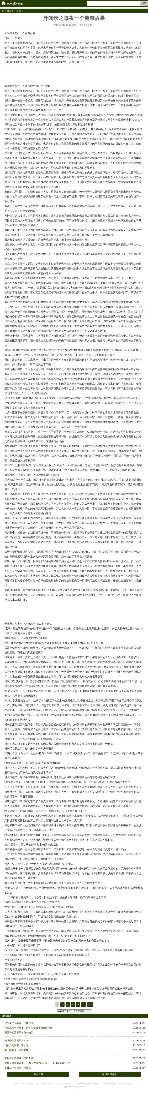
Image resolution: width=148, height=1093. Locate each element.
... (84, 1004)
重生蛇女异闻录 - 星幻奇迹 (18, 1058)
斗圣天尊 (38, 1074)
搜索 (144, 3)
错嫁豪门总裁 (109, 1074)
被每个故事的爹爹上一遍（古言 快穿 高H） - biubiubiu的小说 (37, 1063)
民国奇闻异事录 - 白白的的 (18, 1032)
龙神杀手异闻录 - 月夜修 (17, 1067)
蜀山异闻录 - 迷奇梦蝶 (16, 1050)
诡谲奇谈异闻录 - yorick (17, 1040)
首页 (18, 10)
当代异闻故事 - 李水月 (16, 1045)
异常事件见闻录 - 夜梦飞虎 (18, 1023)
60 (90, 1004)
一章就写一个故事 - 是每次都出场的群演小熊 (28, 1027)
